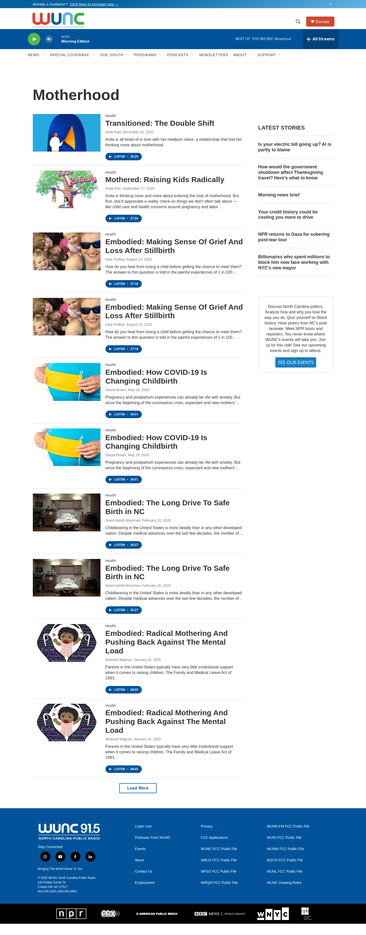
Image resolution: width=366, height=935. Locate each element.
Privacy (206, 838)
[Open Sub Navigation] (43, 66)
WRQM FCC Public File (219, 894)
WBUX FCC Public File (219, 871)
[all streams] (320, 50)
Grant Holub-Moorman (122, 532)
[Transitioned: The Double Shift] (66, 144)
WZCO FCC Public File (285, 871)
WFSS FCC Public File (218, 883)
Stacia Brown (115, 401)
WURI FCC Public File (284, 849)
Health (110, 127)
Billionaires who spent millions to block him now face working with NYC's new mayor (294, 274)
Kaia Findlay (115, 271)
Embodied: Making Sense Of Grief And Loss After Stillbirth (174, 257)
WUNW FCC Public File (285, 860)
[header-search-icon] (300, 27)
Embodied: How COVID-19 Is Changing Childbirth (156, 387)
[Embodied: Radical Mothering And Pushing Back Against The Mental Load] (66, 654)
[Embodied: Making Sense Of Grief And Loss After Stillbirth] (66, 262)
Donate (325, 27)
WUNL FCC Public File (284, 883)
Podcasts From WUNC (153, 849)
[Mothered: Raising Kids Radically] (66, 200)
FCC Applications (214, 849)
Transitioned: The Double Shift (159, 134)
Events (140, 860)
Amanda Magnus (118, 671)
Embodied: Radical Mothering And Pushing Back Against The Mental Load (166, 653)
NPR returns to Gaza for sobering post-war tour (294, 248)
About (139, 871)
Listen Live (143, 838)
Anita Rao (113, 143)
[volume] (49, 50)
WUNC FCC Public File (219, 860)
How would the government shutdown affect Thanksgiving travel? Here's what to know (290, 184)
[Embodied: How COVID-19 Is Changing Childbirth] (66, 393)
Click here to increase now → (94, 4)
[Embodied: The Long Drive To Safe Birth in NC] (66, 523)
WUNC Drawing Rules (284, 894)
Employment (145, 894)
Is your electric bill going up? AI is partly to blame (294, 158)
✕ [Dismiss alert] (330, 4)
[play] (34, 50)
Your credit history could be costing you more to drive (288, 226)
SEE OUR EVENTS (295, 374)
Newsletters (213, 66)
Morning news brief (279, 206)
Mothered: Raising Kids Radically (164, 191)
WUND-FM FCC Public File (288, 838)
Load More (138, 799)
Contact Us (143, 883)
